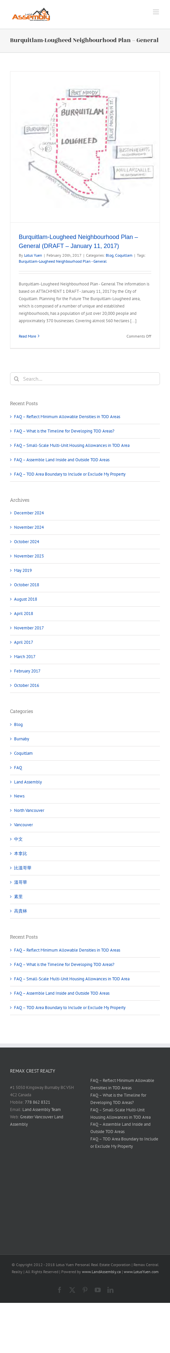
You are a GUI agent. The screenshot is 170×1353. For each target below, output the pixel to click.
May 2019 (23, 570)
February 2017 (27, 671)
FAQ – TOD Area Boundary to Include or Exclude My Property (69, 474)
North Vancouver (29, 810)
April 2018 (23, 613)
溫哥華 (20, 882)
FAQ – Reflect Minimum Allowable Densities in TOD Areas (67, 416)
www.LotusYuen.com (141, 1271)
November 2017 (29, 628)
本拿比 (20, 853)
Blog (109, 255)
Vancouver (23, 825)
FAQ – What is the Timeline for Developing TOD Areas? (64, 431)
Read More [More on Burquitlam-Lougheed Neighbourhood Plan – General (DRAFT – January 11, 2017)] (27, 336)
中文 (18, 839)
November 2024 (29, 527)
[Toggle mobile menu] (156, 11)
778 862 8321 (37, 1102)
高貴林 (20, 911)
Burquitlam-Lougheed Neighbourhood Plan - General (63, 261)
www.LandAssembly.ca (101, 1271)
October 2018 (26, 585)
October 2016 (26, 685)
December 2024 (29, 513)
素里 (18, 896)
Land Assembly (28, 782)
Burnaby (21, 739)
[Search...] (85, 378)
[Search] (16, 378)
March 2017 (24, 656)
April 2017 (23, 642)
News (19, 796)
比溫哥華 (22, 868)
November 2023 (29, 556)
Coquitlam (124, 255)
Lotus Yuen (33, 255)
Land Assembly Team (41, 1109)
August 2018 (25, 599)
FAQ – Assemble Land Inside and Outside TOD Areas (61, 460)
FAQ (18, 767)
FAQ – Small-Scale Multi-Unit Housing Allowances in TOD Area (72, 445)
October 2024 (26, 541)
